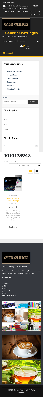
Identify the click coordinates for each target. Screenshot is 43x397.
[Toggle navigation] (39, 53)
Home (7, 11)
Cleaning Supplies (13, 89)
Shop (18, 11)
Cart (31, 11)
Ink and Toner (12, 75)
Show (6, 161)
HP (4, 146)
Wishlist (25, 11)
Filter (6, 129)
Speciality (10, 86)
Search (5, 97)
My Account (8, 53)
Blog (12, 11)
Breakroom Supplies (14, 72)
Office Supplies (12, 79)
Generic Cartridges (21, 33)
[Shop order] (29, 166)
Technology (13, 195)
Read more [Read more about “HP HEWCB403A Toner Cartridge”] (13, 227)
